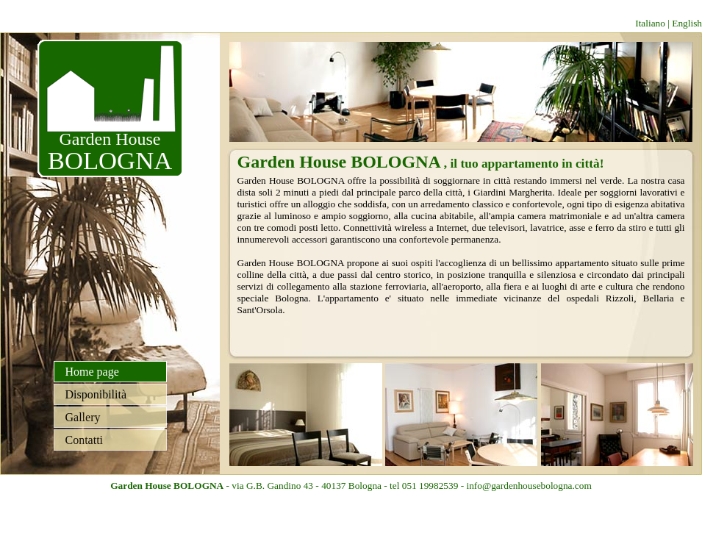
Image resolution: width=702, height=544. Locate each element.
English (687, 23)
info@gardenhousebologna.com (528, 485)
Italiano (650, 23)
